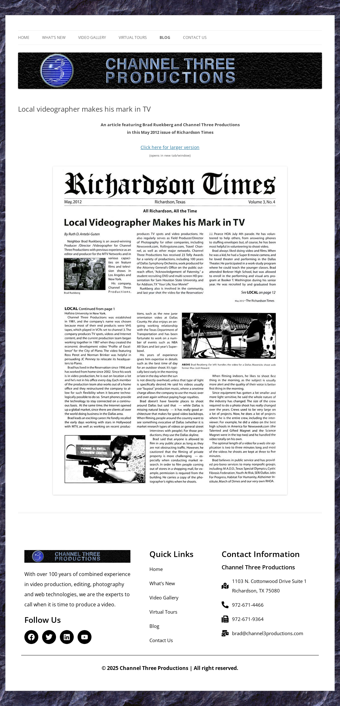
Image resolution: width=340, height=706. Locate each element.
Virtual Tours (133, 37)
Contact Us (195, 37)
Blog (165, 37)
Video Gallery (92, 37)
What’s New (54, 37)
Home (23, 37)
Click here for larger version (170, 147)
